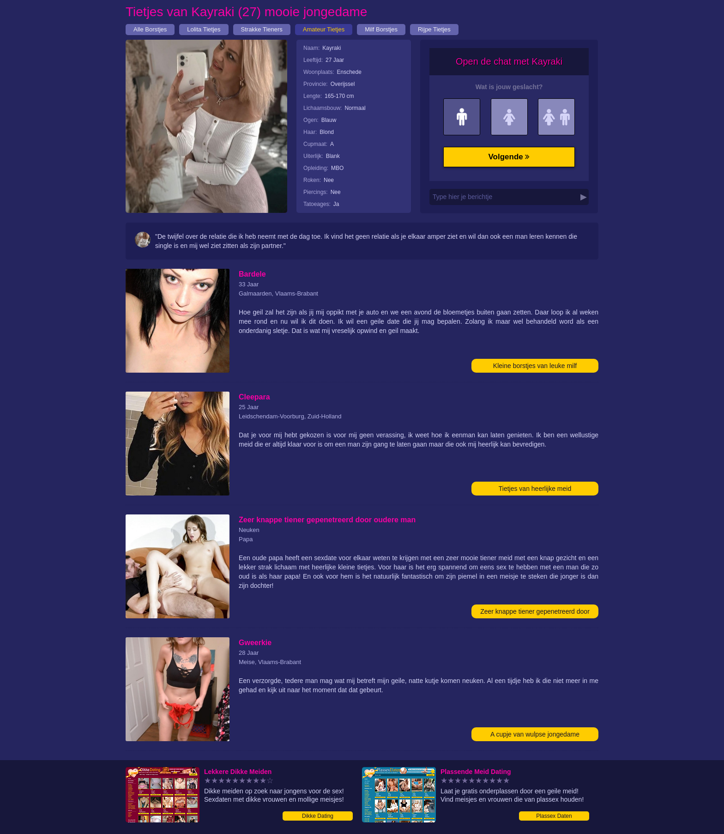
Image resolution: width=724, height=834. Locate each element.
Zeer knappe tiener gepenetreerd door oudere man (535, 613)
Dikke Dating (317, 816)
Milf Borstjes (381, 29)
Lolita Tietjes (203, 29)
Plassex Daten (554, 816)
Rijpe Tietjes (434, 29)
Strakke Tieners (262, 29)
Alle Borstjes (150, 29)
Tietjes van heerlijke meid (535, 488)
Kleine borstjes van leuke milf (535, 365)
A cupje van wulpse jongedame (534, 734)
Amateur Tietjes (323, 29)
